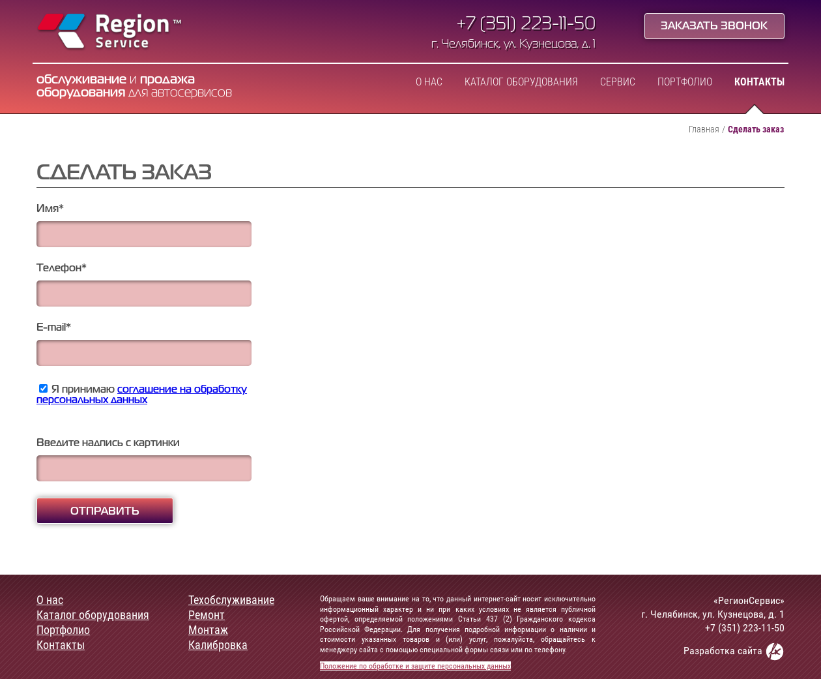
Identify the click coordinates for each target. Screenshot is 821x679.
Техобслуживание (231, 600)
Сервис (617, 82)
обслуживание (81, 79)
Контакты (759, 82)
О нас (429, 82)
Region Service (109, 32)
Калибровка (218, 645)
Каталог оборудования (521, 82)
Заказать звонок (714, 26)
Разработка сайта (734, 651)
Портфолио (684, 82)
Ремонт (206, 615)
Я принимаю (141, 395)
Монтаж (208, 630)
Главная (704, 129)
